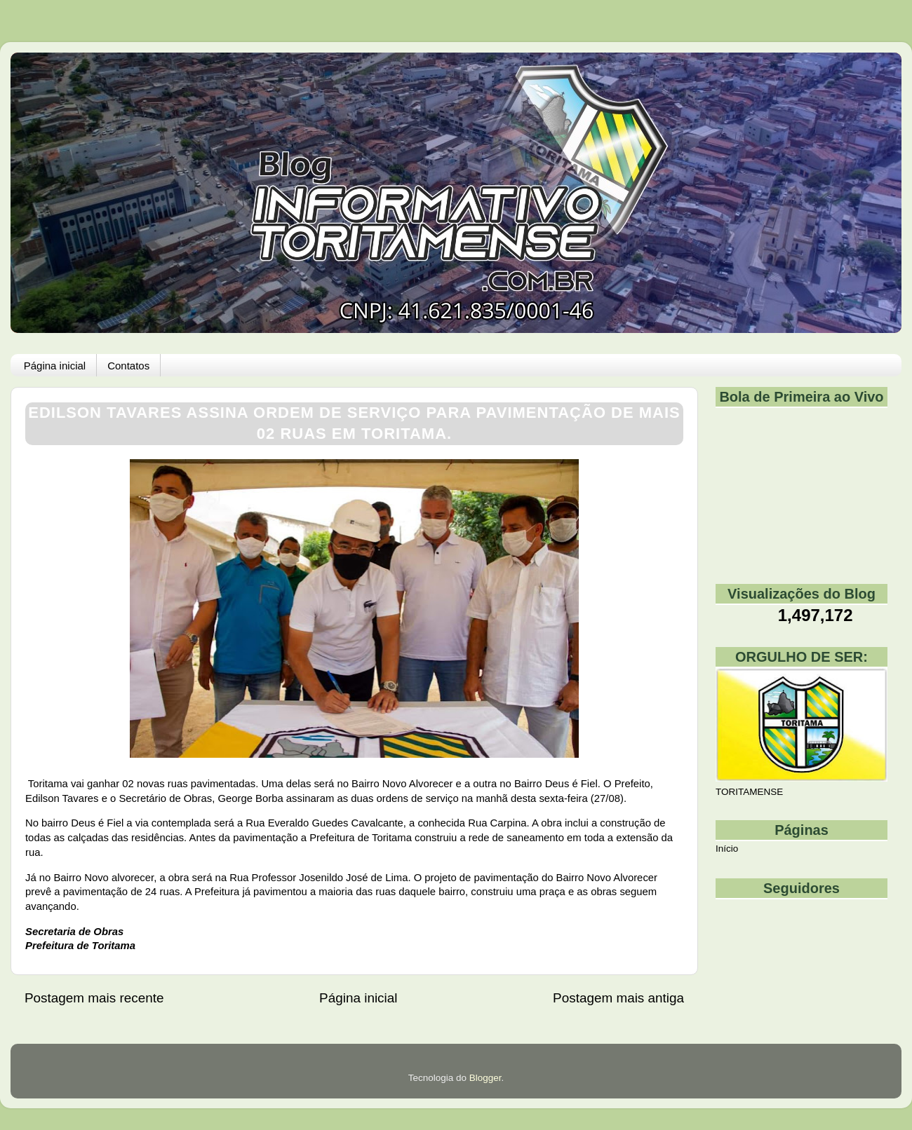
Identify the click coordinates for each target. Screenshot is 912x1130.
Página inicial (55, 366)
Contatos (128, 366)
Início (727, 848)
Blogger (485, 1078)
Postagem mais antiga (618, 998)
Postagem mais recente (94, 998)
